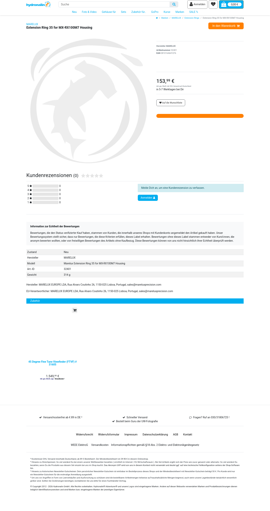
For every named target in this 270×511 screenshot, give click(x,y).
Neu (74, 14)
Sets (123, 14)
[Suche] (174, 5)
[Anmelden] (197, 5)
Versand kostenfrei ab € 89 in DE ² (62, 425)
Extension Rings (192, 20)
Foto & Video (89, 14)
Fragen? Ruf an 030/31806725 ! (211, 425)
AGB (175, 442)
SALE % (193, 14)
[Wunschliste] (213, 5)
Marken (179, 14)
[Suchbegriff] (114, 5)
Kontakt (187, 442)
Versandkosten (99, 452)
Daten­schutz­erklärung (155, 442)
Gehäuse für (109, 14)
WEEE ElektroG (79, 452)
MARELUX (176, 20)
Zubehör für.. (138, 14)
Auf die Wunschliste (170, 105)
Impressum (130, 442)
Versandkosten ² (59, 387)
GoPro (154, 14)
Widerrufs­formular (108, 442)
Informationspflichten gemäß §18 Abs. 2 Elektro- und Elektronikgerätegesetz (155, 452)
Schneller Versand (136, 425)
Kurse (167, 14)
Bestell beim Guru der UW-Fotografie (137, 429)
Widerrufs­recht (84, 442)
